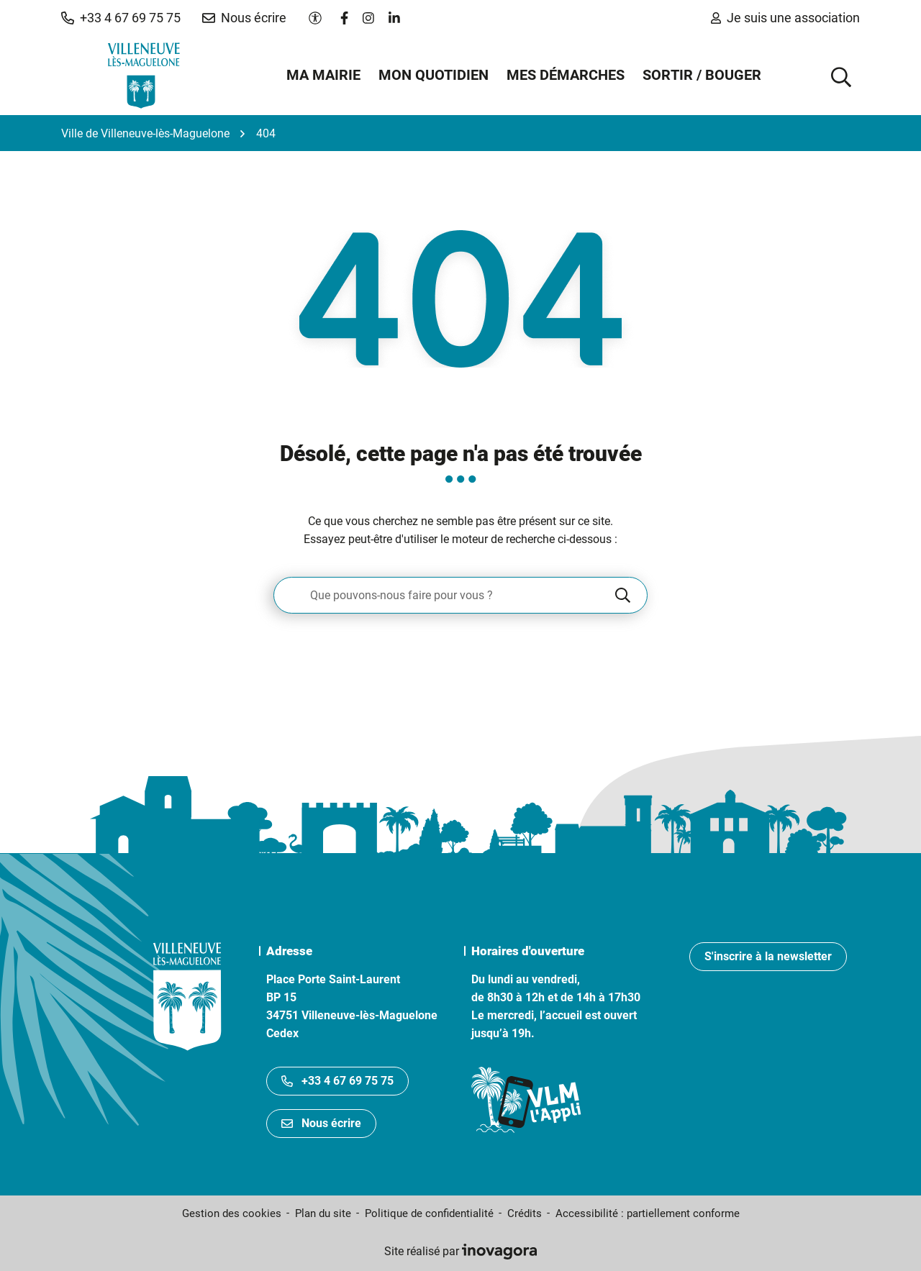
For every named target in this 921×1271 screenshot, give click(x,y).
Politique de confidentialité (429, 1213)
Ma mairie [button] (323, 74)
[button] (120, 18)
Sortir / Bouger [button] (702, 74)
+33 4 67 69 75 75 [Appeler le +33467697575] (337, 1081)
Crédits (524, 1213)
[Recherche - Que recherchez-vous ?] (443, 595)
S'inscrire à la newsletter (768, 956)
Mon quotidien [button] (433, 74)
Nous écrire (321, 1123)
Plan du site (323, 1213)
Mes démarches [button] (566, 74)
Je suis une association (785, 17)
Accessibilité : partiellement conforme (647, 1213)
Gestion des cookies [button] (231, 1213)
